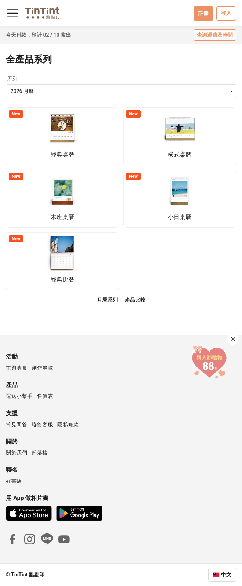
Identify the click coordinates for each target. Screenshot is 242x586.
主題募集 (16, 368)
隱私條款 (68, 424)
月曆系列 (107, 300)
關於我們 (16, 453)
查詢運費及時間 (215, 35)
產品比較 (135, 300)
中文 (226, 575)
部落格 (40, 453)
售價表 (45, 396)
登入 (226, 13)
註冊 (203, 13)
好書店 (14, 481)
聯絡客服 (42, 424)
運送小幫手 (19, 396)
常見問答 (16, 424)
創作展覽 (42, 368)
